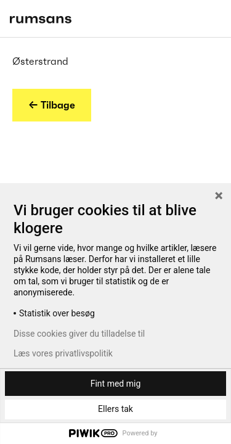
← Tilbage (51, 105)
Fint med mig (116, 383)
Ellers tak (115, 409)
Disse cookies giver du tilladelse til (79, 334)
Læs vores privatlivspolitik (63, 353)
